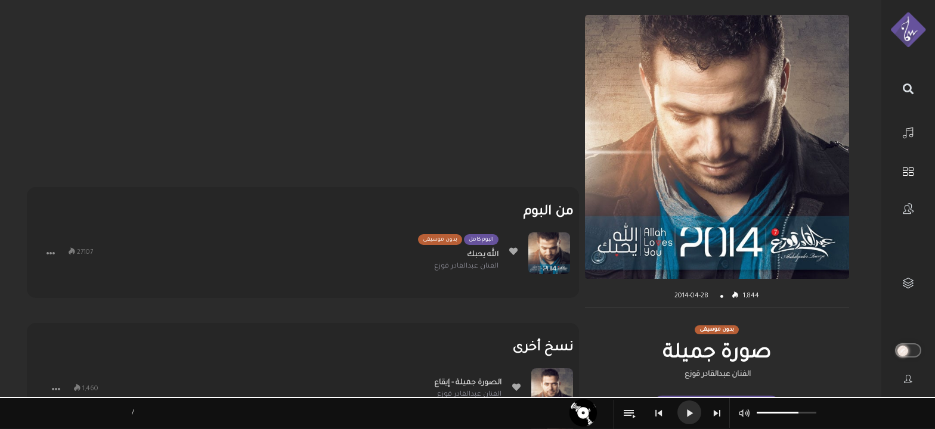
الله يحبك (483, 255)
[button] (51, 253)
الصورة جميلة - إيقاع (467, 383)
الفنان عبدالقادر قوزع (718, 375)
